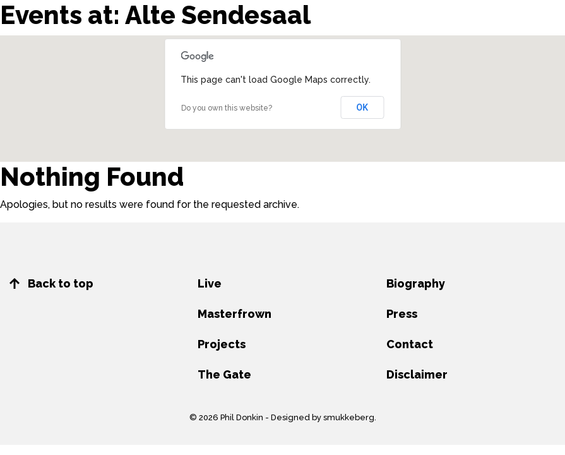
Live (210, 283)
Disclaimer (417, 374)
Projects (222, 344)
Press (401, 313)
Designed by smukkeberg (322, 417)
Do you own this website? (226, 108)
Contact (409, 344)
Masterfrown (234, 313)
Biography (415, 283)
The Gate (224, 374)
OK (363, 107)
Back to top (51, 283)
